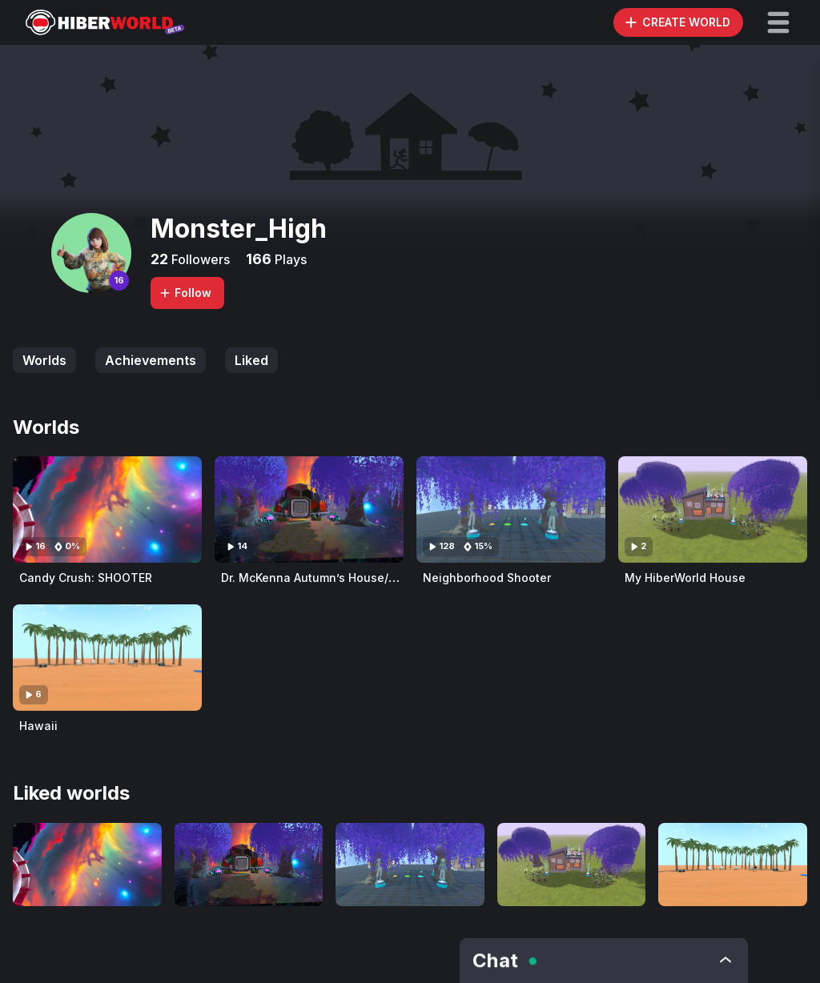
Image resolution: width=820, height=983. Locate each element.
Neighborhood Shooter (487, 577)
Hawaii (38, 725)
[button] (778, 22)
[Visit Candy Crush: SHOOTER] (107, 509)
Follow (185, 292)
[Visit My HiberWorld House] (712, 509)
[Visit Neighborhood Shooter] (510, 509)
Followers (199, 259)
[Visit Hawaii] (107, 657)
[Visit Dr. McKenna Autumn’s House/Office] (309, 509)
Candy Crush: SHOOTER (85, 577)
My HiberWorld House (685, 577)
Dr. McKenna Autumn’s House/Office (322, 577)
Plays (289, 259)
